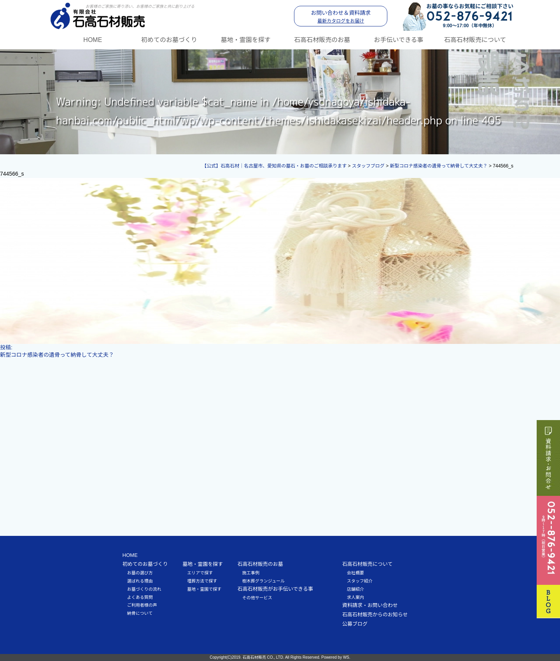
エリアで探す (200, 572)
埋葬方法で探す (202, 581)
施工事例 (250, 572)
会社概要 (355, 572)
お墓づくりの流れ (144, 589)
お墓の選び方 (140, 572)
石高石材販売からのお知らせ (375, 614)
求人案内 (355, 597)
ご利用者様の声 (142, 605)
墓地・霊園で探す (204, 589)
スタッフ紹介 (360, 581)
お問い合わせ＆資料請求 (341, 17)
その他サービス (257, 597)
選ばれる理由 (140, 581)
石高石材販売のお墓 (322, 40)
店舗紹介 (355, 589)
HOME (92, 40)
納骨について (140, 613)
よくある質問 (140, 597)
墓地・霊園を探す (246, 40)
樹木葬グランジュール (263, 581)
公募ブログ (355, 624)
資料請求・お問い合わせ (370, 605)
